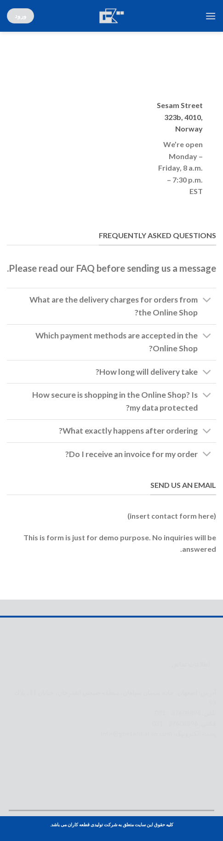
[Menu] (210, 16)
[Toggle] (207, 301)
